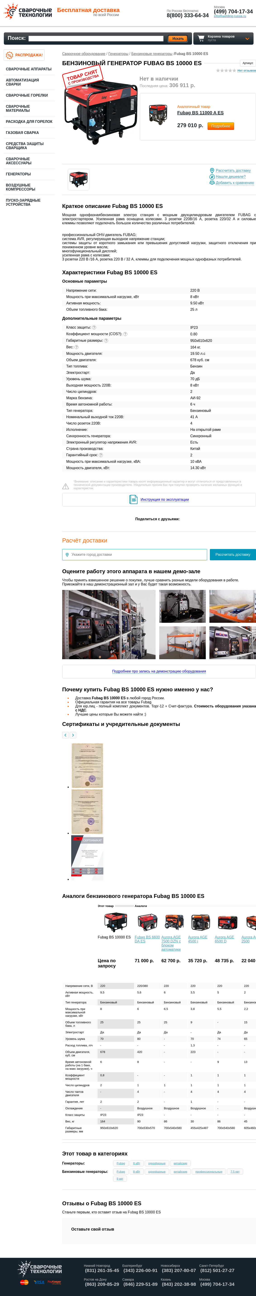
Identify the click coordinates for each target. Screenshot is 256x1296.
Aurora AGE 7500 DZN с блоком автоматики (171, 943)
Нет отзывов (246, 70)
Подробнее (220, 126)
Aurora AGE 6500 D (224, 939)
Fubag (121, 1163)
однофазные (157, 1163)
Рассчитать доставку (233, 170)
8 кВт (136, 1163)
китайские (180, 1163)
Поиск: (17, 38)
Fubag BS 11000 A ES (200, 112)
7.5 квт (234, 1171)
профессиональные (208, 1171)
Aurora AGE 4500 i (197, 939)
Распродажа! (29, 55)
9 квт (120, 1178)
